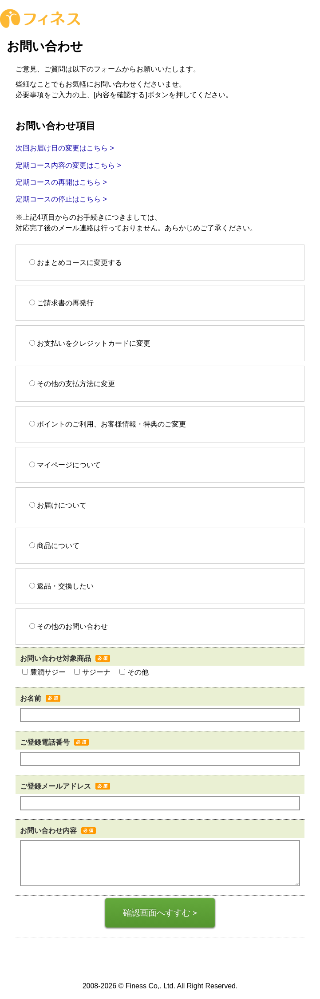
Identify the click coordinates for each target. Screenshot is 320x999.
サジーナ (92, 672)
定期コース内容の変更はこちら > (68, 165)
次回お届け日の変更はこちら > (65, 148)
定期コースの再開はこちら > (61, 182)
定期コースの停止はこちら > (61, 199)
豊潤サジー (44, 672)
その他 (134, 672)
